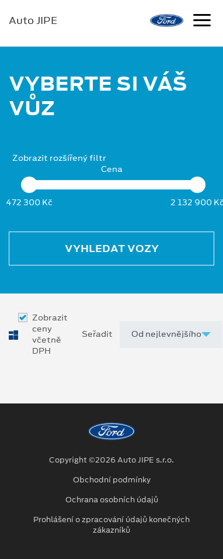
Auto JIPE (33, 20)
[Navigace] (202, 21)
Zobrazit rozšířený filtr (59, 158)
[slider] (29, 185)
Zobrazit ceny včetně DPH (50, 334)
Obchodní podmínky (112, 480)
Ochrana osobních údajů (111, 500)
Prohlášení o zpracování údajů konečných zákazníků (111, 525)
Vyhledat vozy (112, 248)
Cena (112, 169)
